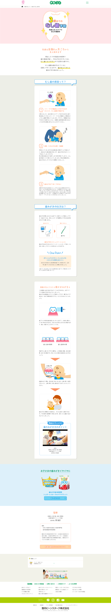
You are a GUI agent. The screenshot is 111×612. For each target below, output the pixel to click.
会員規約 (41, 605)
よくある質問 (73, 584)
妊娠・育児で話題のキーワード (45, 593)
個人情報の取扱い (59, 605)
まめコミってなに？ (26, 587)
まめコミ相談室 (39, 584)
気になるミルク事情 (76, 589)
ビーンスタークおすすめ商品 (78, 591)
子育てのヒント (27, 6)
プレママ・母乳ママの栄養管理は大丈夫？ (35, 563)
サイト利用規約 (49, 605)
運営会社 (35, 605)
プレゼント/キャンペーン (27, 593)
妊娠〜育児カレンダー (43, 589)
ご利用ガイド (62, 584)
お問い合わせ (51, 584)
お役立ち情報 (58, 591)
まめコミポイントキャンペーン (45, 587)
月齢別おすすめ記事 (26, 589)
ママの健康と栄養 (25, 591)
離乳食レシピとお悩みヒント (62, 589)
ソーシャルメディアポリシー (72, 605)
